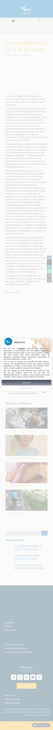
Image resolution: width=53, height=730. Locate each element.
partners (21, 348)
